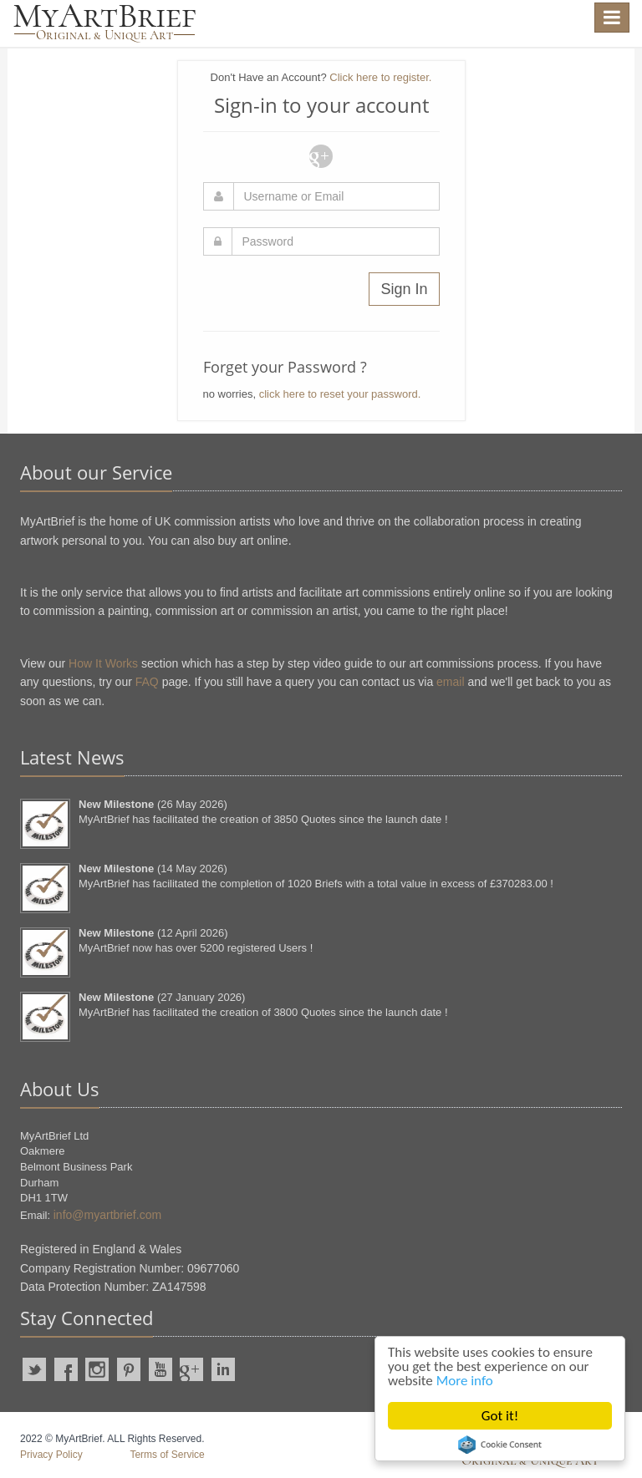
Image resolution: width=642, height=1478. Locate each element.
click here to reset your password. (340, 394)
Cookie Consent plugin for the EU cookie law (500, 1444)
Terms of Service (167, 1454)
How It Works (103, 663)
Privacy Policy (51, 1454)
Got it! (500, 1416)
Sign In (403, 289)
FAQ (147, 681)
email (450, 681)
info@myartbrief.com (107, 1215)
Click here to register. (380, 77)
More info (464, 1380)
